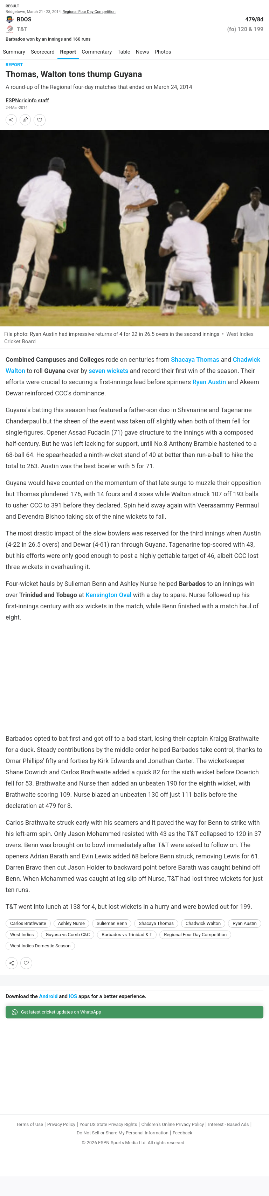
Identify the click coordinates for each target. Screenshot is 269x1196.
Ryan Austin (209, 387)
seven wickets (108, 376)
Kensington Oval (108, 600)
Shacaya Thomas (195, 364)
